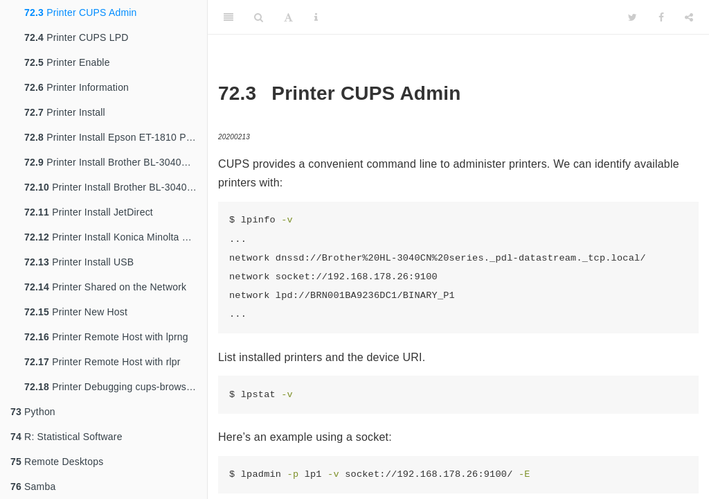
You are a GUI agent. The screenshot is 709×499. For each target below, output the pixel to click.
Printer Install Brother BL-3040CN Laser (115, 162)
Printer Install (64, 112)
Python (32, 411)
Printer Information (76, 87)
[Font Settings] (288, 17)
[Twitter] (632, 17)
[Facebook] (661, 17)
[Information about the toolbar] (316, 17)
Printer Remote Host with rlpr (102, 361)
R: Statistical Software (66, 436)
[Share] (688, 17)
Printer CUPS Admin (80, 12)
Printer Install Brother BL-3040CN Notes (115, 187)
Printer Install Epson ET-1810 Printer (115, 137)
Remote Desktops (56, 461)
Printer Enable (67, 62)
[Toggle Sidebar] (228, 17)
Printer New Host (75, 311)
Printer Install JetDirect (88, 212)
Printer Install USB (79, 262)
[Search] (258, 17)
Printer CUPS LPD (76, 37)
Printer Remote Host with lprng (106, 336)
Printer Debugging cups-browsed (110, 386)
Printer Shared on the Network (105, 286)
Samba (32, 486)
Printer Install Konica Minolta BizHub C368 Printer (115, 237)
